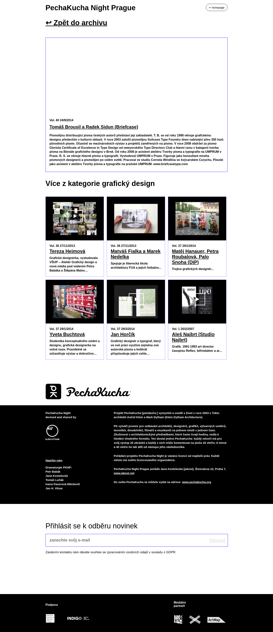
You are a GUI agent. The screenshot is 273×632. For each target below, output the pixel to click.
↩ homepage (216, 7)
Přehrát (75, 236)
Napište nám (54, 460)
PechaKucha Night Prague (91, 8)
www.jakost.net (124, 473)
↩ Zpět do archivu (76, 23)
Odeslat (217, 540)
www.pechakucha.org (196, 482)
